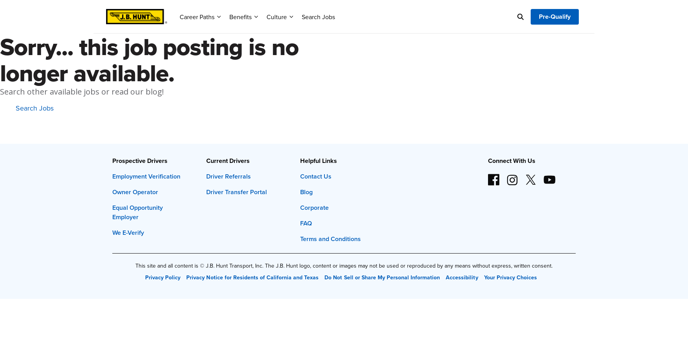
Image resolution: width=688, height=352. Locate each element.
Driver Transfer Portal (236, 192)
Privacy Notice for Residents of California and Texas (252, 277)
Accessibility (462, 277)
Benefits (243, 17)
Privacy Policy (162, 277)
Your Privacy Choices (510, 277)
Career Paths (200, 17)
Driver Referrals (228, 176)
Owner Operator (135, 192)
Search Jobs (318, 17)
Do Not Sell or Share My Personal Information (382, 277)
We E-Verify (128, 232)
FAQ (306, 223)
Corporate (314, 207)
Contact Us (315, 176)
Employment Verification (146, 176)
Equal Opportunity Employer (137, 212)
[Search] (520, 17)
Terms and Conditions (330, 238)
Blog (306, 192)
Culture (280, 17)
